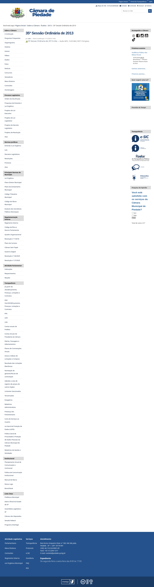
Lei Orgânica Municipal (14, 563)
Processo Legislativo (12, 95)
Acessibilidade (114, 6)
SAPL (151, 2)
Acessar (141, 6)
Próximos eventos (138, 48)
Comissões (9, 553)
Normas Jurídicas (11, 142)
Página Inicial (123, 2)
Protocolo (29, 548)
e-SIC (28, 553)
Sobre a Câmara (33, 25)
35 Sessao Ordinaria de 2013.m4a (42, 41)
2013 (50, 25)
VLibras (149, 6)
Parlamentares (10, 543)
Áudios (43, 25)
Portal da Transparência (138, 2)
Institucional (9, 458)
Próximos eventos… (139, 74)
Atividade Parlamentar (13, 266)
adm (29, 38)
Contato (124, 6)
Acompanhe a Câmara (140, 30)
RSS (27, 568)
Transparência (10, 283)
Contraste (133, 6)
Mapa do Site (102, 6)
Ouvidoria (30, 558)
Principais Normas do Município (13, 173)
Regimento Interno (12, 558)
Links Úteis (9, 494)
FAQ (27, 563)
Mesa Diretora (10, 548)
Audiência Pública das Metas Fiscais (139, 53)
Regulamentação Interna (11, 218)
